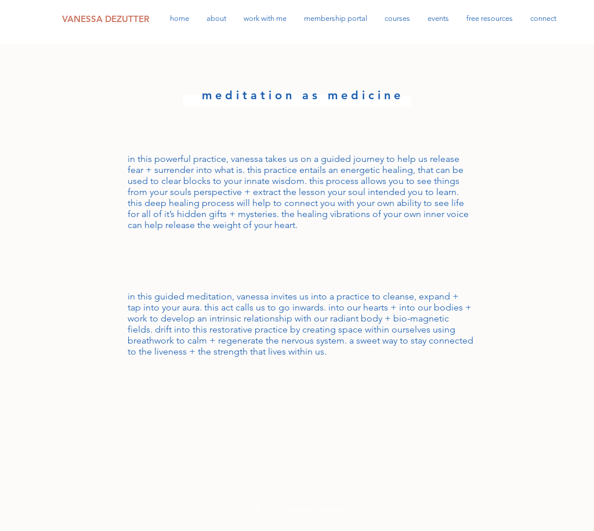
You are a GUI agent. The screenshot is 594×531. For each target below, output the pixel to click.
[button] (489, 18)
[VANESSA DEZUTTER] (106, 18)
